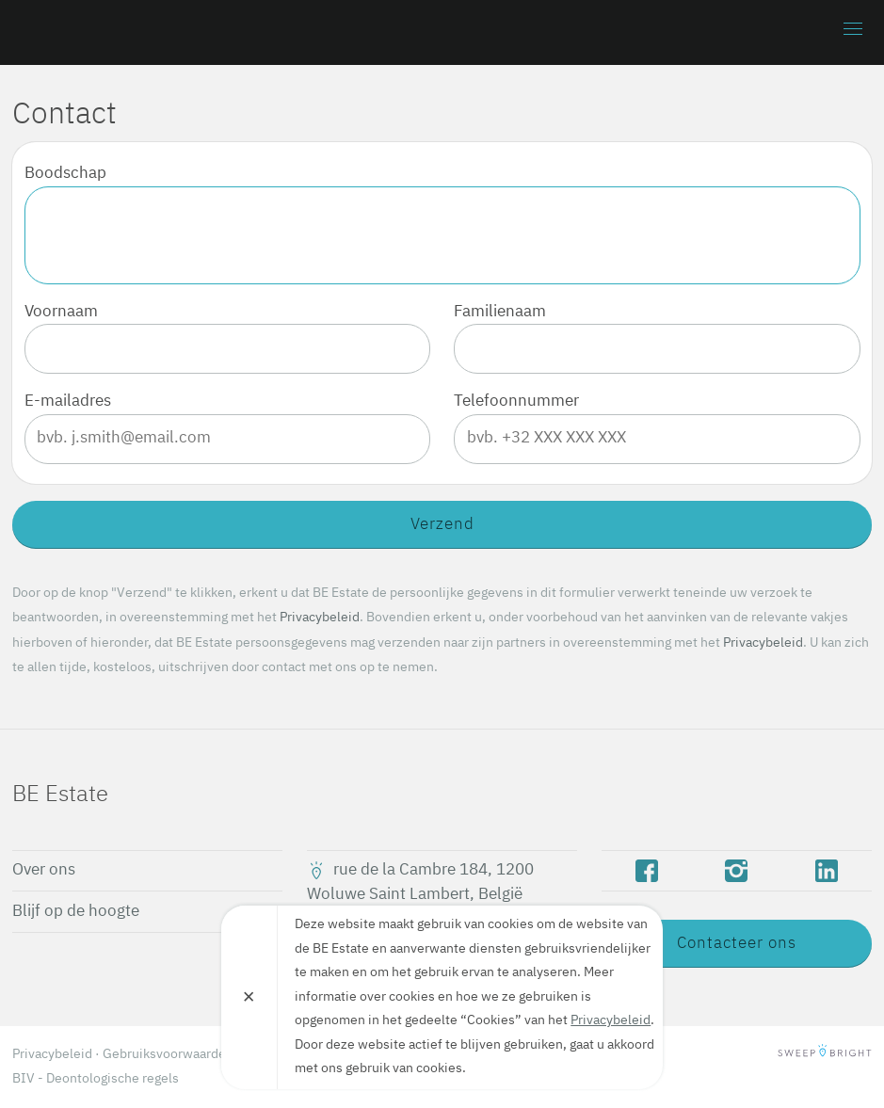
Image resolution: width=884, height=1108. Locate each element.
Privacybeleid (320, 617)
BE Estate (120, 32)
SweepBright (825, 1054)
